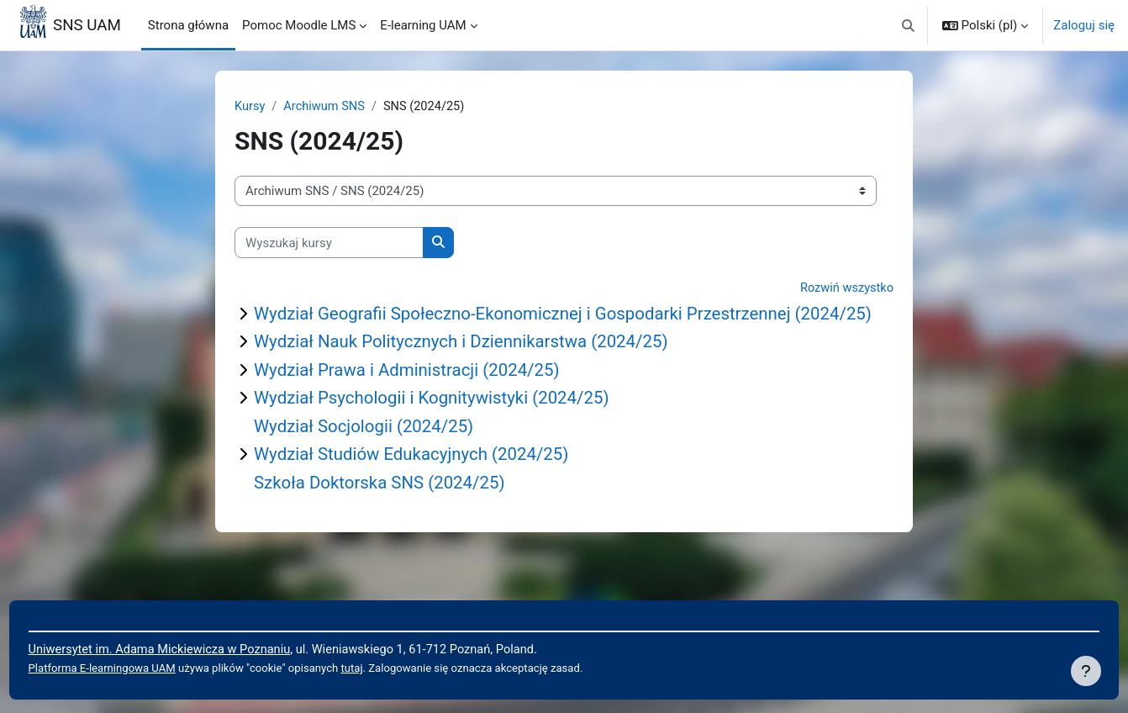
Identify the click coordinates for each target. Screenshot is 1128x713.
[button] (908, 25)
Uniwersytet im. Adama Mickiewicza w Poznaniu (194, 649)
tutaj (393, 668)
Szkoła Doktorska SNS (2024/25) (383, 508)
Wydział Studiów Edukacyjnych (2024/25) (415, 479)
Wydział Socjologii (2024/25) (367, 451)
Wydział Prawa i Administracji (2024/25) (411, 393)
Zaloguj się (1084, 25)
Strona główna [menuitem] (188, 25)
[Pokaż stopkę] (1086, 671)
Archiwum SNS (326, 106)
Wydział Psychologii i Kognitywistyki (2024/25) (436, 422)
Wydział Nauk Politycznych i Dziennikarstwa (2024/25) (467, 364)
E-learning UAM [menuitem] (423, 25)
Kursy (250, 106)
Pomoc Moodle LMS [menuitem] (299, 25)
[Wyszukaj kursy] (329, 243)
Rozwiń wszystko (845, 289)
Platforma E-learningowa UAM (135, 668)
